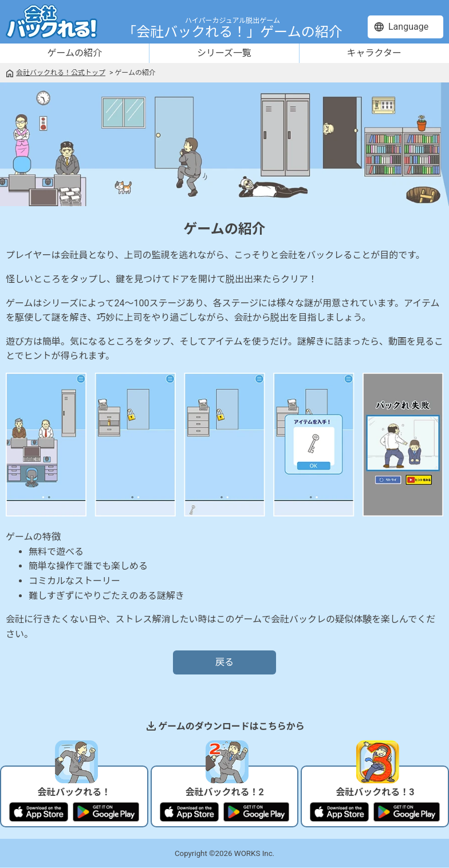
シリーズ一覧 (224, 53)
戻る (224, 662)
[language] (405, 26)
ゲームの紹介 (74, 53)
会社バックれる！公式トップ (60, 73)
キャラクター (374, 53)
